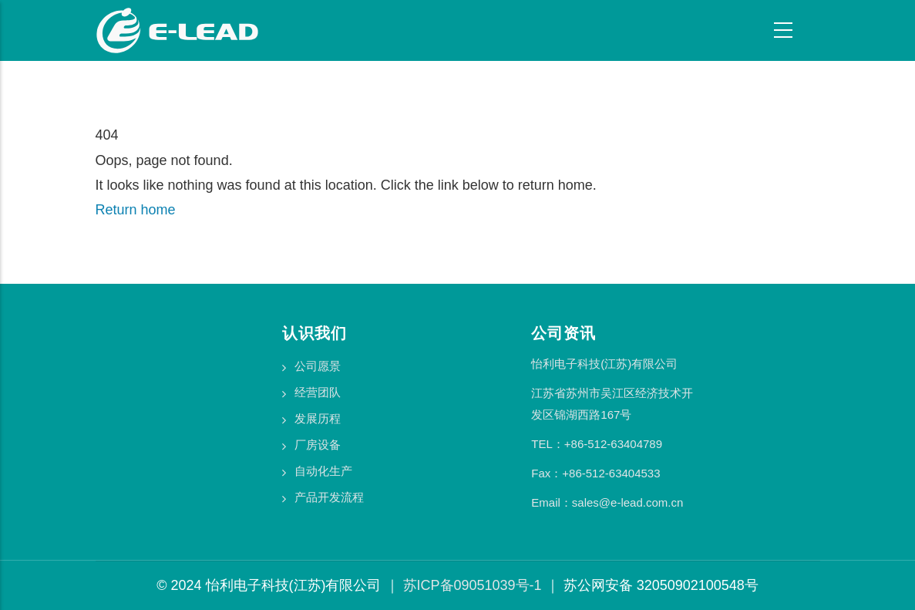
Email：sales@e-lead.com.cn (607, 502)
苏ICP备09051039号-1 (472, 585)
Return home (136, 209)
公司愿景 (317, 365)
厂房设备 (317, 444)
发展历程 (317, 418)
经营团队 (317, 392)
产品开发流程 (329, 497)
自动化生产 (323, 470)
